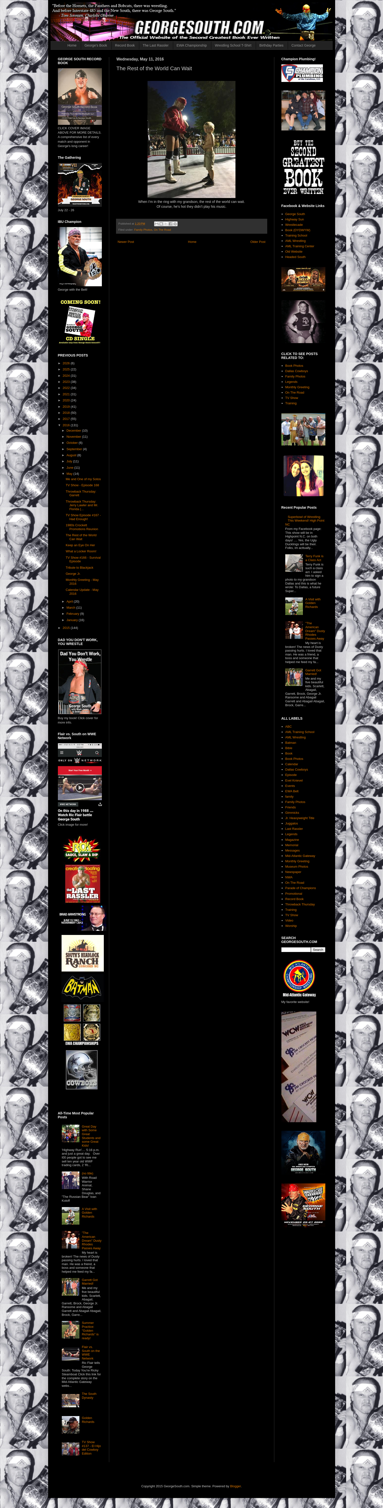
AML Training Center (299, 246)
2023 (67, 382)
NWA (289, 877)
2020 (67, 400)
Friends (290, 807)
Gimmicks (292, 812)
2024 (67, 375)
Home (71, 45)
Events (290, 786)
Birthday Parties (271, 45)
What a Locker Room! (81, 551)
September (74, 449)
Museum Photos (296, 866)
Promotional (293, 893)
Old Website (294, 251)
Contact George (303, 45)
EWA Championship (192, 45)
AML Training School (299, 732)
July (69, 461)
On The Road (162, 229)
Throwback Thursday (300, 904)
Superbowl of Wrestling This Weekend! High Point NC (304, 520)
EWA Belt (291, 791)
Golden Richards (88, 1420)
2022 (67, 388)
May (69, 474)
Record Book (125, 45)
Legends (291, 382)
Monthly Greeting (297, 387)
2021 (67, 394)
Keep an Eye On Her (80, 545)
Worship (291, 926)
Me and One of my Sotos (83, 479)
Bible (288, 748)
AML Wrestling (295, 241)
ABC (288, 726)
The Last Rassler (156, 45)
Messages (292, 850)
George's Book (96, 45)
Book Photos (294, 365)
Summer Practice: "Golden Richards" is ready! (90, 1330)
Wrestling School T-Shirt (233, 45)
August (71, 455)
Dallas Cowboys (296, 371)
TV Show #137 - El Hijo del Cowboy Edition (91, 1447)
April (70, 601)
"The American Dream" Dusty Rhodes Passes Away (91, 1240)
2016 (67, 425)
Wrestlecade (294, 225)
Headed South (295, 257)
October (72, 443)
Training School (296, 235)
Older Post (257, 242)
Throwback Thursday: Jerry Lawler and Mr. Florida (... (82, 505)
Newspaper (293, 872)
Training (291, 403)
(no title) (87, 1173)
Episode (291, 775)
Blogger (235, 1486)
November (74, 436)
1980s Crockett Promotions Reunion (82, 527)
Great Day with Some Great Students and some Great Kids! (91, 1136)
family (289, 796)
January (72, 620)
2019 (67, 406)
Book (289, 753)
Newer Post (126, 242)
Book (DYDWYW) (297, 230)
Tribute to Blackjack (79, 567)
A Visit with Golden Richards (89, 1212)
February (73, 613)
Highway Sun (294, 219)
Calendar (291, 764)
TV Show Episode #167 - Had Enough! (83, 517)
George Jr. (73, 573)
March (71, 607)
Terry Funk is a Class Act (314, 558)
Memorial (291, 845)
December (74, 430)
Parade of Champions (300, 888)
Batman (290, 742)
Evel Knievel (294, 780)
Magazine (292, 840)
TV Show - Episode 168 (82, 485)
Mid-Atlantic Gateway (300, 856)
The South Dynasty (89, 1395)
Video (289, 920)
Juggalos (291, 823)
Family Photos (143, 229)
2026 (67, 363)
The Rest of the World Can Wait (81, 537)
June (70, 467)
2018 (67, 413)
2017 (67, 419)
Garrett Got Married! (90, 1282)
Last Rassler (294, 829)
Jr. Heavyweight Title (299, 818)
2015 (67, 628)
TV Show (291, 398)
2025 (67, 369)
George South (295, 214)
